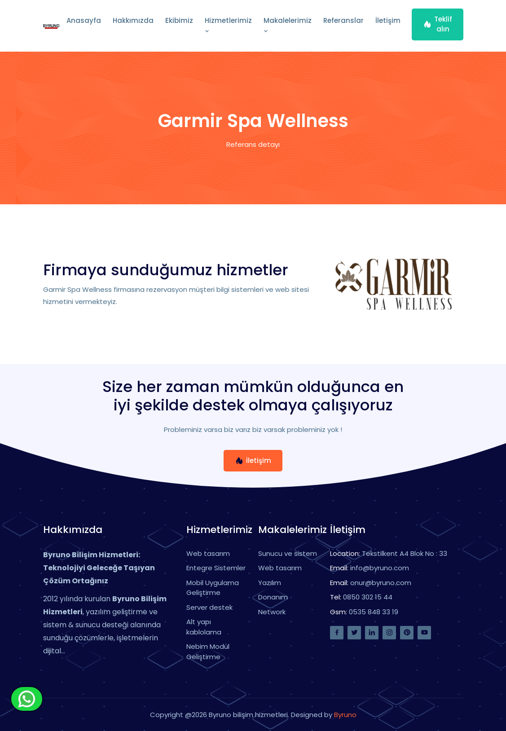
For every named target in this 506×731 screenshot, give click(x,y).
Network (272, 612)
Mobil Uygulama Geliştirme (212, 588)
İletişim (387, 20)
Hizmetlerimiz (228, 25)
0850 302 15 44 (367, 597)
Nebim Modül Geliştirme (207, 651)
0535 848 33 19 (373, 612)
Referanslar (343, 20)
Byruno (345, 714)
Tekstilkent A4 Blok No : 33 (404, 553)
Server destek (209, 607)
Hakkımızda (133, 20)
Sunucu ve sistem (287, 553)
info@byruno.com (379, 567)
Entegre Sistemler (216, 567)
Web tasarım (208, 553)
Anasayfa (83, 20)
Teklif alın (437, 24)
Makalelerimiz (288, 25)
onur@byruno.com (380, 582)
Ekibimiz (179, 20)
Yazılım (269, 582)
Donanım (273, 597)
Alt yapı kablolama (203, 627)
